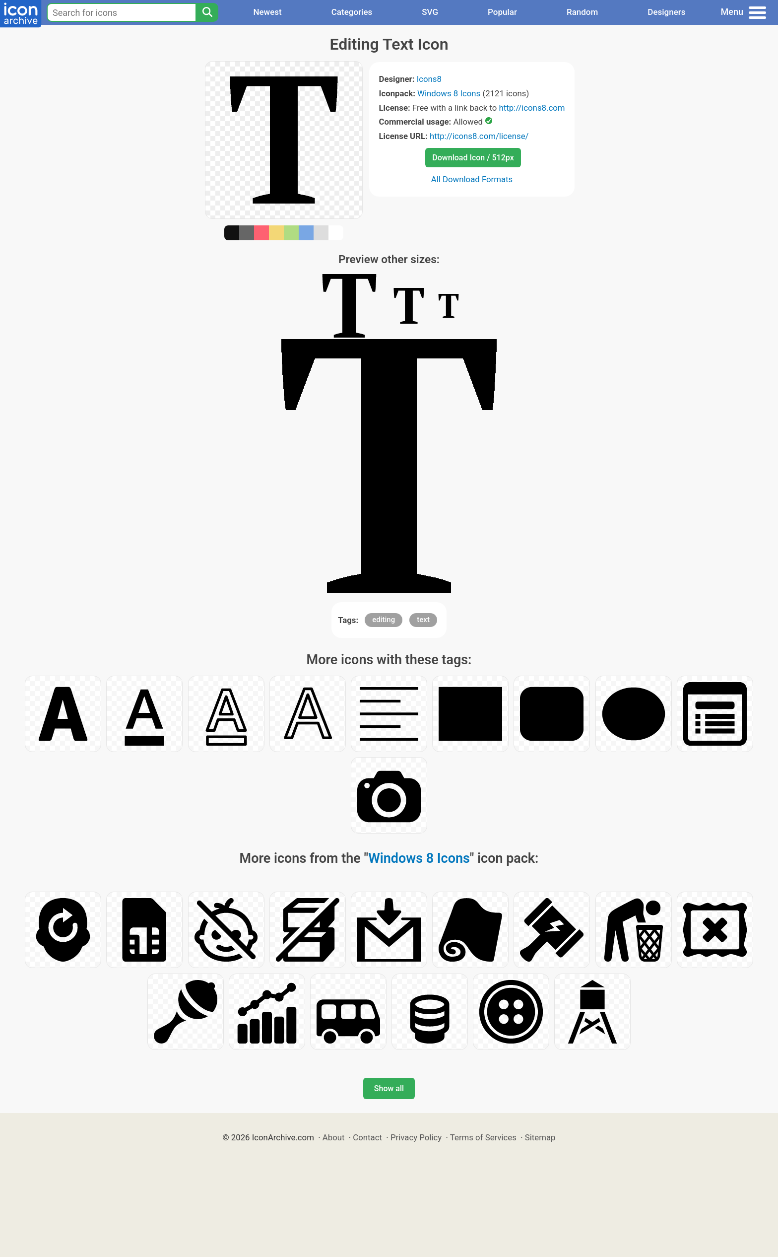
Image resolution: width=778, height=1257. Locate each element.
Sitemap (540, 1137)
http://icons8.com (532, 108)
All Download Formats (472, 179)
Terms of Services (483, 1137)
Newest (267, 12)
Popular (502, 12)
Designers (666, 12)
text (423, 619)
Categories (352, 12)
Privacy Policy (416, 1137)
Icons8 (429, 79)
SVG (430, 12)
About (334, 1137)
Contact (367, 1137)
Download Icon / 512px (473, 157)
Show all (389, 1088)
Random (582, 12)
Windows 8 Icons (448, 93)
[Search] (206, 12)
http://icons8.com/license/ (479, 136)
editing (383, 619)
